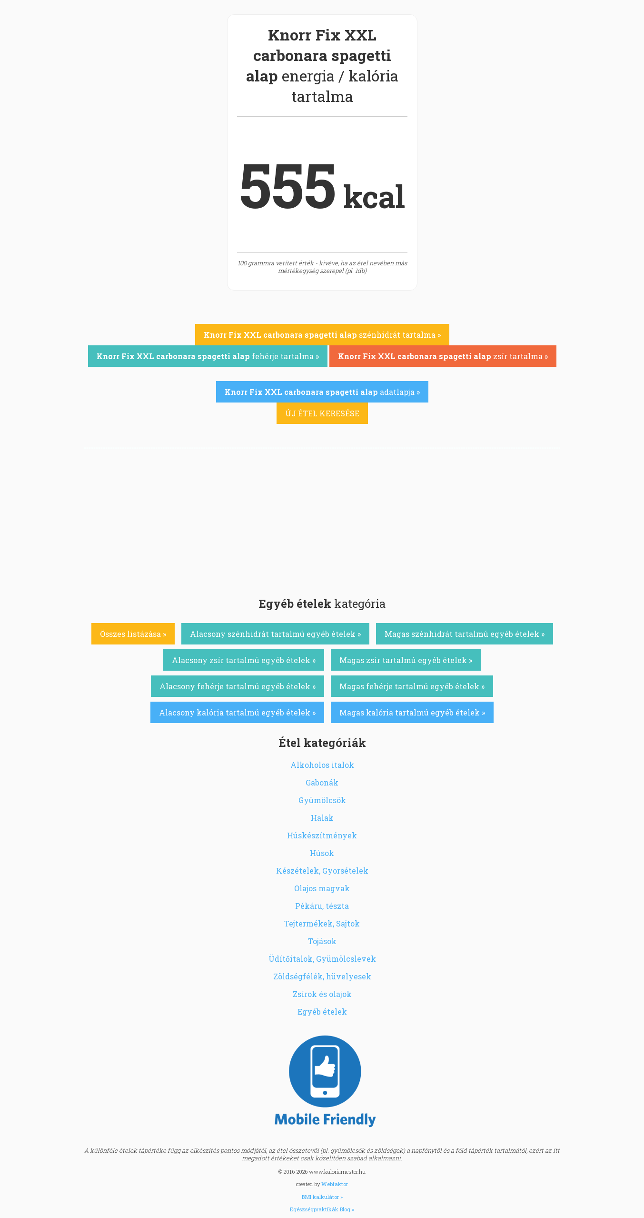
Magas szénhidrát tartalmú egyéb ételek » (465, 634)
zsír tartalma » (443, 356)
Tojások (322, 941)
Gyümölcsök (322, 800)
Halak (322, 818)
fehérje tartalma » (208, 356)
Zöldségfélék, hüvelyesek (322, 976)
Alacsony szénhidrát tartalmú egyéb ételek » (275, 634)
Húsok (322, 853)
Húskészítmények (322, 835)
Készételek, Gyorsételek (322, 871)
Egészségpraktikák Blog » (322, 1209)
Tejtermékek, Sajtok (322, 923)
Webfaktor (334, 1184)
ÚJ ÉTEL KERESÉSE (322, 413)
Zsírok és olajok (322, 994)
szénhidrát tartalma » (322, 335)
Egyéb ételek (322, 1012)
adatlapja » (322, 392)
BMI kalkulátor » (322, 1196)
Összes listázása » (133, 634)
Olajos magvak (322, 888)
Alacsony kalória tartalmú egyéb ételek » (237, 712)
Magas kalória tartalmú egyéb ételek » (412, 712)
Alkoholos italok (322, 765)
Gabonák (322, 782)
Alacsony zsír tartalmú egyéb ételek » (244, 660)
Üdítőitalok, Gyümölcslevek (322, 959)
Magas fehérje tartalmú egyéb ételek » (412, 686)
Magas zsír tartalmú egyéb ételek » (405, 660)
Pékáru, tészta (322, 906)
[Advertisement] (322, 519)
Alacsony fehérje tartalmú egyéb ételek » (237, 686)
